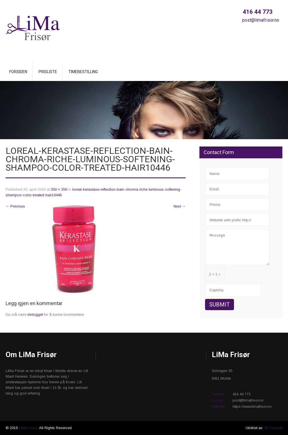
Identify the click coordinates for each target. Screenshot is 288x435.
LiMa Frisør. (29, 428)
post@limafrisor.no (260, 20)
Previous (15, 206)
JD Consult (273, 428)
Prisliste (48, 71)
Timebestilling (83, 71)
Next (180, 206)
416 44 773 (257, 11)
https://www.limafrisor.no (252, 406)
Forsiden (18, 71)
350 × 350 (59, 189)
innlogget (35, 314)
